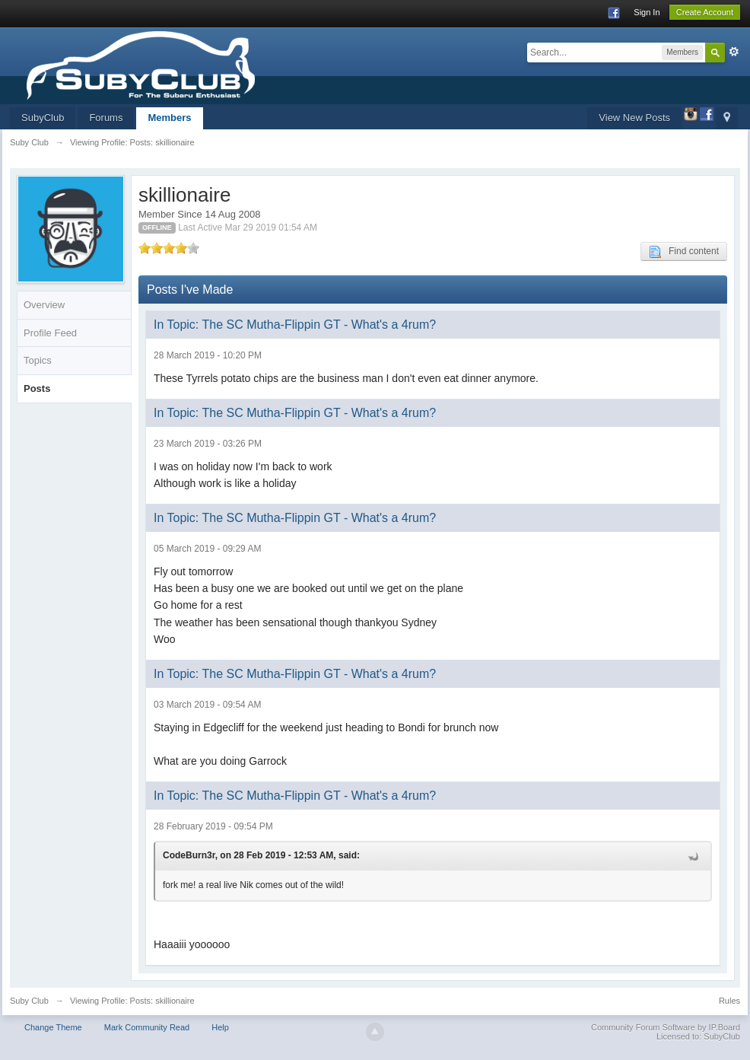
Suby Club (29, 1000)
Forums (105, 117)
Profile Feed (50, 333)
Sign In (646, 12)
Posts (37, 388)
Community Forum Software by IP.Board (665, 1027)
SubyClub (42, 117)
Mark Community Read (146, 1027)
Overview (44, 304)
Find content (684, 252)
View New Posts (634, 117)
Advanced (734, 52)
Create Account (704, 12)
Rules (729, 1000)
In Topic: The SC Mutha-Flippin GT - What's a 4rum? (295, 324)
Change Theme (53, 1027)
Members (169, 117)
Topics (38, 360)
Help (220, 1027)
